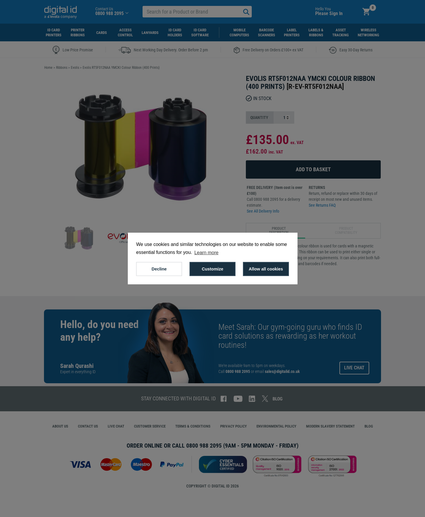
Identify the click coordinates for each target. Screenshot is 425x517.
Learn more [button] (206, 252)
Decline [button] (159, 269)
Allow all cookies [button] (266, 269)
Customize (212, 269)
